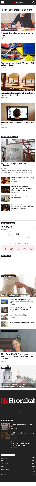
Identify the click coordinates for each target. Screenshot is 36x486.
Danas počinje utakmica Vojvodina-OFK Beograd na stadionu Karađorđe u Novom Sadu (21, 301)
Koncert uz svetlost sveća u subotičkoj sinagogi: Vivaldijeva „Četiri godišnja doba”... (21, 188)
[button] (33, 2)
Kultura (3, 461)
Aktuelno (3, 472)
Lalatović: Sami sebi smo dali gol (18, 315)
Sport (2, 466)
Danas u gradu (5, 469)
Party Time (4, 474)
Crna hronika (4, 463)
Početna (2, 7)
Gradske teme (4, 458)
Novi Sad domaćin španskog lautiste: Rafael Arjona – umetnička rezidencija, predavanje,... (22, 206)
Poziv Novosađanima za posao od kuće (15, 295)
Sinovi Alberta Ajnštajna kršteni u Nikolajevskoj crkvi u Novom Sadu (13, 385)
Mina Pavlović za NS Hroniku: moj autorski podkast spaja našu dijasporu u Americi (17, 356)
